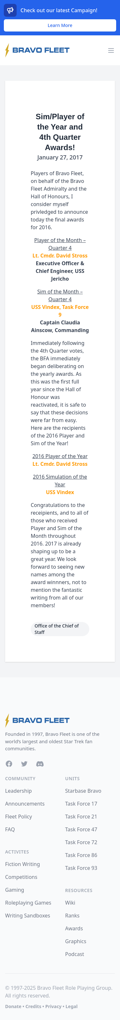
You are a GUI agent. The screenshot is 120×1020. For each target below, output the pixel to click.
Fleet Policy (18, 816)
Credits (33, 1006)
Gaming (14, 889)
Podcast (74, 954)
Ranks (72, 915)
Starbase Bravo (83, 790)
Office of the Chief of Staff (57, 629)
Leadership (18, 790)
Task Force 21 (81, 816)
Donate (13, 1006)
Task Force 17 (81, 803)
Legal (72, 1006)
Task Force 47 (81, 829)
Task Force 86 (81, 855)
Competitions (21, 876)
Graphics (75, 941)
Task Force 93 (81, 867)
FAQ (10, 829)
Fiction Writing (22, 864)
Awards (74, 928)
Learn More (60, 25)
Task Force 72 (81, 842)
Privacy (53, 1006)
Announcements (24, 803)
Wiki (70, 902)
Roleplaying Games (28, 902)
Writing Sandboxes (27, 915)
